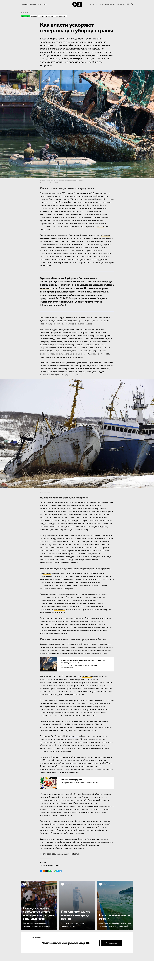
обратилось (59, 609)
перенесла (87, 676)
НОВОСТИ (24, 4)
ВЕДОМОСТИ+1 (110, 4)
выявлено (45, 288)
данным (47, 573)
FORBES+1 (120, 4)
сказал (100, 227)
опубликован (57, 321)
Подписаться (111, 943)
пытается (78, 597)
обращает (105, 235)
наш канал (64, 854)
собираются (71, 763)
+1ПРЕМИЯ (93, 4)
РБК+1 (101, 4)
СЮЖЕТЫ (33, 4)
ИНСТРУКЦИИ (43, 4)
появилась (73, 736)
